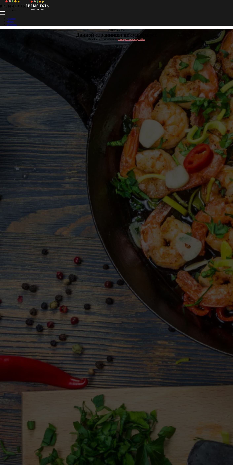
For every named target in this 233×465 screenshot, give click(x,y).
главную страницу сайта (131, 39)
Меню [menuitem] (10, 21)
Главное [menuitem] (11, 18)
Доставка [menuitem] (12, 24)
